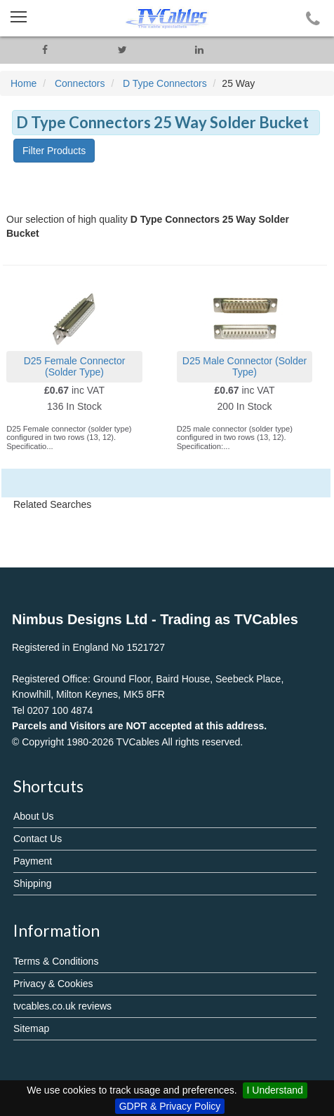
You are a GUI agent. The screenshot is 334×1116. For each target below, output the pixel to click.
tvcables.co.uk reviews (62, 1006)
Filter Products (54, 150)
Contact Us (37, 838)
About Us (33, 816)
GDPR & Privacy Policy (170, 1106)
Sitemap (31, 1028)
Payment (32, 861)
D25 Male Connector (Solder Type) (244, 366)
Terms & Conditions (55, 961)
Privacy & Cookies (53, 983)
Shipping (32, 883)
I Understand (275, 1090)
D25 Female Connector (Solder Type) (75, 366)
